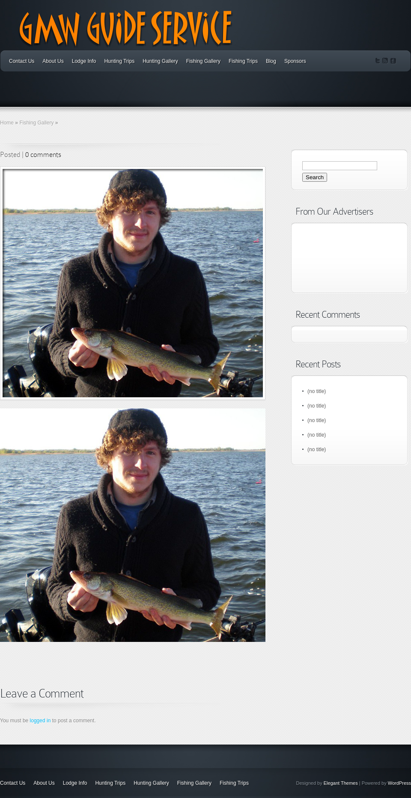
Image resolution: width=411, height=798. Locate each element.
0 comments (43, 155)
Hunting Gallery (160, 61)
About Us (52, 61)
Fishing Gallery (203, 61)
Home (7, 123)
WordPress (399, 783)
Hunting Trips (119, 61)
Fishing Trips (243, 61)
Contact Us (21, 61)
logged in (40, 721)
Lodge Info (84, 61)
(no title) (316, 391)
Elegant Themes (341, 783)
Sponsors (295, 61)
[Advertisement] (100, 676)
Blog (271, 61)
